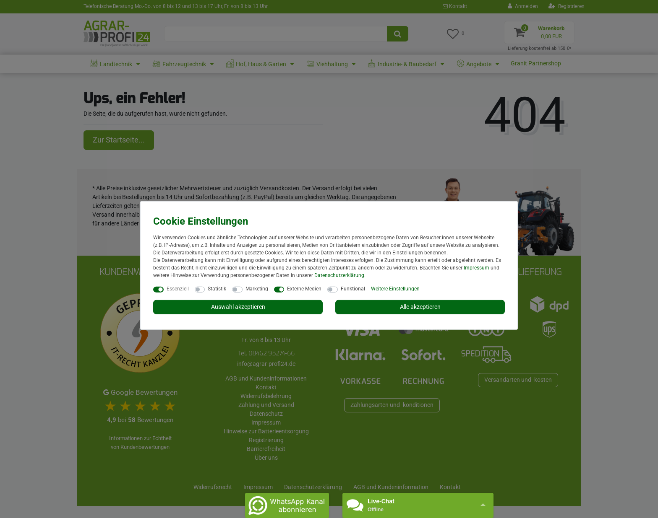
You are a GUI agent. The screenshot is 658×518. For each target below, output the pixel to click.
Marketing (256, 289)
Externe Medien (304, 289)
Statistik (217, 289)
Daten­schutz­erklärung (339, 275)
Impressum (476, 268)
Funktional (353, 289)
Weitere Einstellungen (395, 289)
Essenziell (178, 289)
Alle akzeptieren (420, 306)
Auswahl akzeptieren (238, 306)
